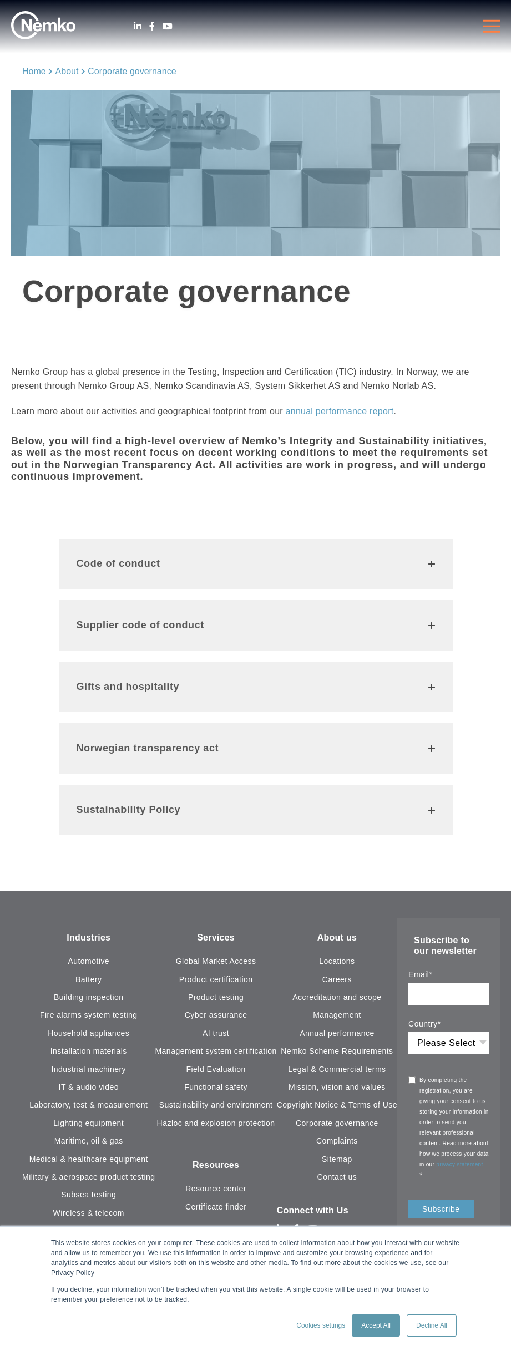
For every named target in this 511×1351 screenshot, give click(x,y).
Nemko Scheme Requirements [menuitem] (337, 1051)
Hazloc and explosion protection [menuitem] (216, 1123)
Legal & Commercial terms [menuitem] (337, 1069)
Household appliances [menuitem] (88, 1033)
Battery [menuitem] (88, 979)
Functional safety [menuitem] (215, 1087)
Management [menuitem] (337, 1014)
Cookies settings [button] (320, 1325)
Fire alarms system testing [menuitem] (89, 1014)
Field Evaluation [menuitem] (216, 1069)
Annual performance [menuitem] (337, 1033)
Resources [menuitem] (216, 1165)
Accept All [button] (376, 1325)
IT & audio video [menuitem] (89, 1087)
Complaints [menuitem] (337, 1140)
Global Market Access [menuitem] (216, 961)
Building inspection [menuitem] (89, 997)
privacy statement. (461, 1164)
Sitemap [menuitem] (337, 1159)
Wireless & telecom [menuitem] (88, 1212)
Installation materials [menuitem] (88, 1051)
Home (34, 71)
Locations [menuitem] (337, 961)
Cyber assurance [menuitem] (216, 1014)
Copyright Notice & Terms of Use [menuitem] (337, 1104)
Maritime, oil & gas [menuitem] (88, 1140)
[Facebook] (152, 26)
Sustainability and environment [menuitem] (216, 1104)
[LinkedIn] (137, 26)
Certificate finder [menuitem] (215, 1206)
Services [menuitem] (216, 937)
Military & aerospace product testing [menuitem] (88, 1176)
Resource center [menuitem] (215, 1188)
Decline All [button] (431, 1325)
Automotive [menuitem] (88, 961)
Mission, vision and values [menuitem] (337, 1087)
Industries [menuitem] (88, 937)
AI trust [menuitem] (216, 1033)
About (67, 71)
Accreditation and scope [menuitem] (336, 997)
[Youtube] (168, 26)
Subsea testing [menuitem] (88, 1194)
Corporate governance (132, 71)
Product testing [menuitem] (216, 997)
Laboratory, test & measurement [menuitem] (88, 1104)
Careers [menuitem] (337, 979)
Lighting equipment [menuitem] (88, 1123)
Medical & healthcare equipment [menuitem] (88, 1159)
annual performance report (340, 411)
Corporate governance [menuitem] (337, 1123)
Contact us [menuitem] (337, 1176)
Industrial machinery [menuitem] (88, 1069)
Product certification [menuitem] (216, 979)
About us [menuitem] (337, 937)
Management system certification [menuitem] (215, 1051)
